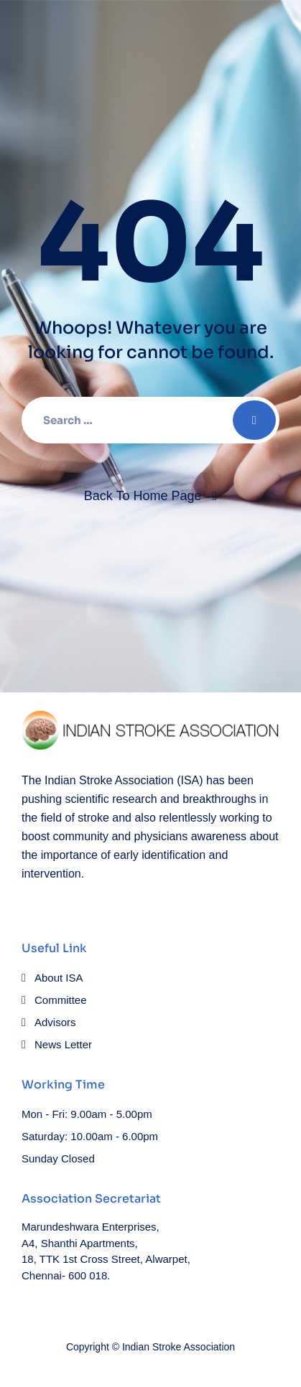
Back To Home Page (143, 496)
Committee (60, 1000)
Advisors (55, 1022)
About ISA (58, 978)
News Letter (63, 1044)
